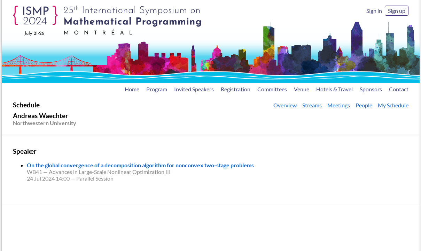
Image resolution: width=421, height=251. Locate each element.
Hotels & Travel (334, 89)
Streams (312, 105)
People (364, 105)
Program (156, 89)
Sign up (396, 10)
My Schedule (393, 105)
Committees (272, 89)
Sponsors (371, 89)
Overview (285, 105)
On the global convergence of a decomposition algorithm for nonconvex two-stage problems (140, 165)
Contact (398, 89)
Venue (301, 89)
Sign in (374, 10)
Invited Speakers (194, 89)
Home (132, 89)
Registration (235, 89)
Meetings (338, 105)
